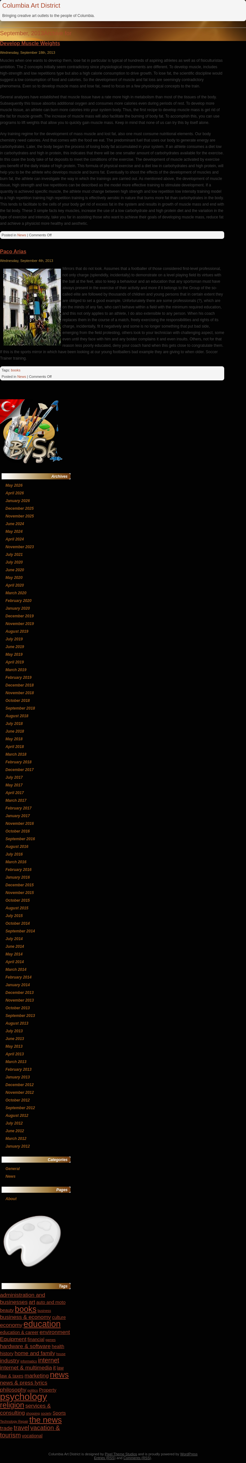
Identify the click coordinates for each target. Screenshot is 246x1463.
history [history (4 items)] (6, 1353)
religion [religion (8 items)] (12, 1405)
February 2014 (18, 977)
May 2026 (13, 485)
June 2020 (14, 570)
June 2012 (14, 1131)
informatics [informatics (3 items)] (28, 1361)
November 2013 (19, 1000)
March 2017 (15, 800)
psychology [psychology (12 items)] (23, 1396)
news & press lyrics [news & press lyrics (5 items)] (23, 1382)
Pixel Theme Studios (121, 1454)
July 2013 (14, 1031)
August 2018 (16, 716)
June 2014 (14, 946)
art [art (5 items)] (32, 1302)
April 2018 (14, 746)
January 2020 (17, 608)
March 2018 (15, 754)
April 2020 (14, 585)
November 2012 (19, 1092)
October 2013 (17, 1008)
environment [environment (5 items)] (54, 1332)
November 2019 (19, 624)
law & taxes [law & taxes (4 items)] (11, 1375)
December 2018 (19, 685)
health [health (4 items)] (58, 1346)
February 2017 (18, 808)
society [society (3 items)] (46, 1413)
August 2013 (16, 1023)
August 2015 (16, 908)
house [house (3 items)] (60, 1354)
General (12, 1168)
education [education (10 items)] (42, 1324)
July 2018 (14, 723)
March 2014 (15, 969)
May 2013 (13, 1046)
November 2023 (19, 547)
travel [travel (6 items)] (21, 1427)
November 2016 (19, 823)
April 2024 (14, 539)
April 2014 (14, 962)
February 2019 (18, 677)
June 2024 (14, 524)
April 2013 (14, 1054)
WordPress (189, 1454)
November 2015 (19, 892)
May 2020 (13, 577)
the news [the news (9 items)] (45, 1419)
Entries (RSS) (105, 1458)
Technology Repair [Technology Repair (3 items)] (14, 1421)
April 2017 (14, 793)
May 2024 (13, 531)
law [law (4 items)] (60, 1367)
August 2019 (16, 631)
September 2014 (20, 931)
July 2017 (14, 777)
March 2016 (15, 862)
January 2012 (17, 1146)
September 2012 (20, 1108)
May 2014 (13, 954)
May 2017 (13, 785)
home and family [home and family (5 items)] (35, 1353)
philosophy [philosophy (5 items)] (13, 1389)
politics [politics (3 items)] (33, 1390)
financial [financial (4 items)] (36, 1339)
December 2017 (19, 770)
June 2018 (14, 731)
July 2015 (14, 916)
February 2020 (18, 600)
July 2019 (14, 639)
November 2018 (19, 693)
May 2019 (13, 654)
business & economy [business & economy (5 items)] (25, 1317)
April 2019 (14, 662)
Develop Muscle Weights (30, 43)
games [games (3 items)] (50, 1340)
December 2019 (19, 616)
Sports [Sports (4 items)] (59, 1413)
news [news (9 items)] (59, 1374)
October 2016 (17, 831)
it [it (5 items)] (54, 1367)
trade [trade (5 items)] (6, 1428)
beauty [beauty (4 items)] (7, 1310)
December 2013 (19, 992)
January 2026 (17, 501)
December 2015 (19, 885)
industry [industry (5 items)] (9, 1360)
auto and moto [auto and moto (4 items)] (51, 1302)
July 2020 (14, 562)
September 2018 (20, 708)
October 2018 (17, 700)
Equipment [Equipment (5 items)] (13, 1339)
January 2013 (17, 1077)
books (15, 370)
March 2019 (15, 670)
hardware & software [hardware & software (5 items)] (25, 1346)
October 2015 (17, 900)
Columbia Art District (31, 5)
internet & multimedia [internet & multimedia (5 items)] (26, 1367)
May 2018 (13, 739)
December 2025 (19, 508)
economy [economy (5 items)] (11, 1325)
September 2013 (20, 1015)
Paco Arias (13, 251)
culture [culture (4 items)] (59, 1317)
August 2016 (16, 846)
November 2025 (19, 516)
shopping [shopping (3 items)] (33, 1413)
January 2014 (17, 985)
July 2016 (14, 854)
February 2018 (18, 762)
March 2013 (15, 1062)
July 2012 (14, 1123)
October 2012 (17, 1100)
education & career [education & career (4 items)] (19, 1332)
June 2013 (14, 1038)
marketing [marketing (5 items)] (37, 1375)
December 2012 (19, 1085)
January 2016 (17, 877)
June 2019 (14, 647)
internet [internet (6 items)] (48, 1360)
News (21, 235)
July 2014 (14, 939)
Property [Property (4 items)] (47, 1390)
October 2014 (17, 923)
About (11, 1199)
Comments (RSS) (137, 1458)
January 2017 (17, 816)
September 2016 (20, 839)
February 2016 (18, 869)
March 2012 (15, 1138)
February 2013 (18, 1069)
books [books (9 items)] (26, 1309)
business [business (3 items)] (44, 1311)
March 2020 (15, 593)
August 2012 (16, 1115)
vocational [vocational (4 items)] (32, 1435)
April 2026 (14, 493)
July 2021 (14, 554)
